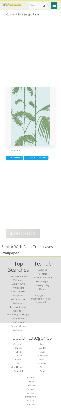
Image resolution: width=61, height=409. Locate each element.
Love (42, 344)
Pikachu (30, 400)
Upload (42, 289)
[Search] (44, 6)
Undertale (30, 385)
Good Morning (18, 367)
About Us (42, 269)
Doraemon (30, 396)
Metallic (43, 359)
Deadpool (30, 404)
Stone (43, 367)
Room (43, 371)
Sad (18, 363)
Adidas (42, 347)
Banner (18, 347)
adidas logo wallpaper (18, 314)
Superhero (42, 363)
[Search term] (38, 5)
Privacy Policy (42, 285)
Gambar (31, 377)
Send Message (14, 157)
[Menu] (54, 5)
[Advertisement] (30, 53)
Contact (43, 273)
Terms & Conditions (42, 277)
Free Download (23, 233)
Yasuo (30, 381)
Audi (43, 351)
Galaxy (18, 355)
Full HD (18, 351)
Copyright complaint (36, 157)
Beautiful (18, 371)
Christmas (18, 344)
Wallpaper (43, 355)
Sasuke (30, 388)
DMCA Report (42, 281)
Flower (18, 359)
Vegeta (30, 392)
